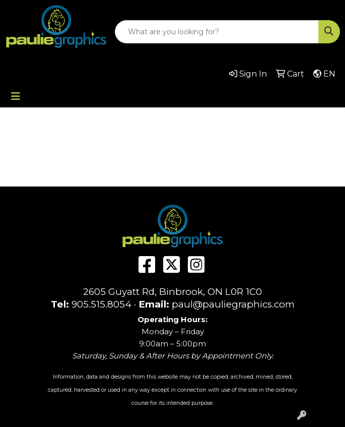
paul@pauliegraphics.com (233, 304)
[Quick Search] (217, 31)
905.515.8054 (101, 304)
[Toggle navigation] (15, 96)
